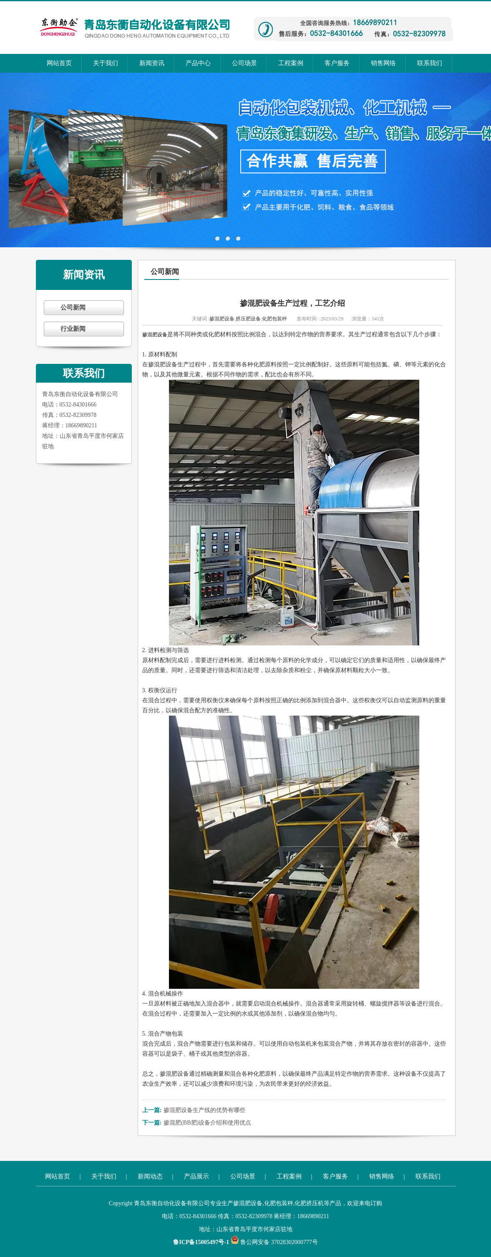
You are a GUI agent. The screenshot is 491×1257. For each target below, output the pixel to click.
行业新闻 (73, 328)
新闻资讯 (151, 63)
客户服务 (337, 63)
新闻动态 (150, 1176)
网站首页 (59, 63)
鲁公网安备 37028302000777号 (274, 1242)
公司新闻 (73, 307)
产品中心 (198, 63)
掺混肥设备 (221, 319)
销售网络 (383, 63)
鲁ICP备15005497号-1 (201, 1242)
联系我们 (429, 63)
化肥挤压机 (309, 1203)
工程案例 (290, 63)
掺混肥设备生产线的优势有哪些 (204, 1110)
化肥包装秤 (274, 319)
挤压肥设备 (248, 319)
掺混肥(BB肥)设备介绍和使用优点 (207, 1123)
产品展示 (196, 1176)
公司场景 (244, 63)
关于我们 (105, 63)
